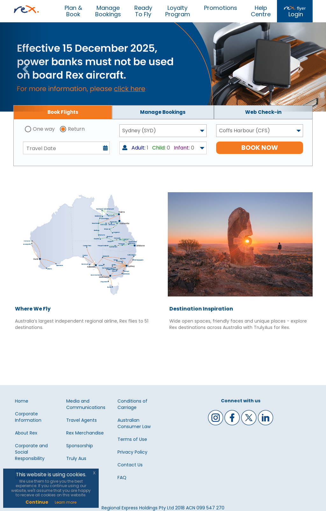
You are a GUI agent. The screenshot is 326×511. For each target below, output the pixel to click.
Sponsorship (79, 445)
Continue (36, 502)
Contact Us (130, 465)
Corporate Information (28, 417)
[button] (24, 67)
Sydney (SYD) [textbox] (139, 130)
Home (21, 401)
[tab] (62, 112)
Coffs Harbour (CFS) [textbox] (244, 130)
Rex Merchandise (85, 433)
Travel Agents (81, 420)
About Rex (26, 433)
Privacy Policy (132, 452)
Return (76, 129)
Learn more (65, 502)
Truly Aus (76, 458)
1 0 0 (158, 147)
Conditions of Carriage (132, 404)
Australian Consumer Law (134, 423)
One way (44, 129)
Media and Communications (85, 404)
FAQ (121, 477)
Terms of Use (132, 439)
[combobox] (162, 130)
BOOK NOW (259, 147)
